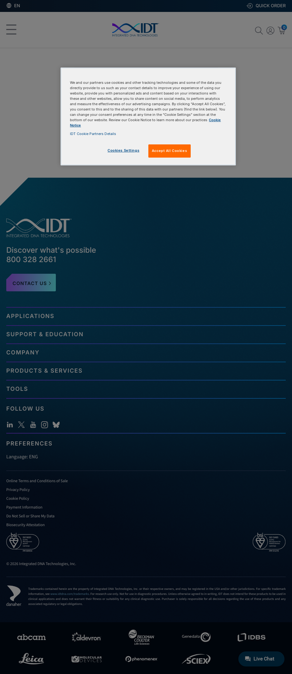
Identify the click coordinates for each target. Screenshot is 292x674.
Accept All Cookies (169, 150)
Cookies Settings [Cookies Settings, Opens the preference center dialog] (123, 150)
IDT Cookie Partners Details (93, 134)
